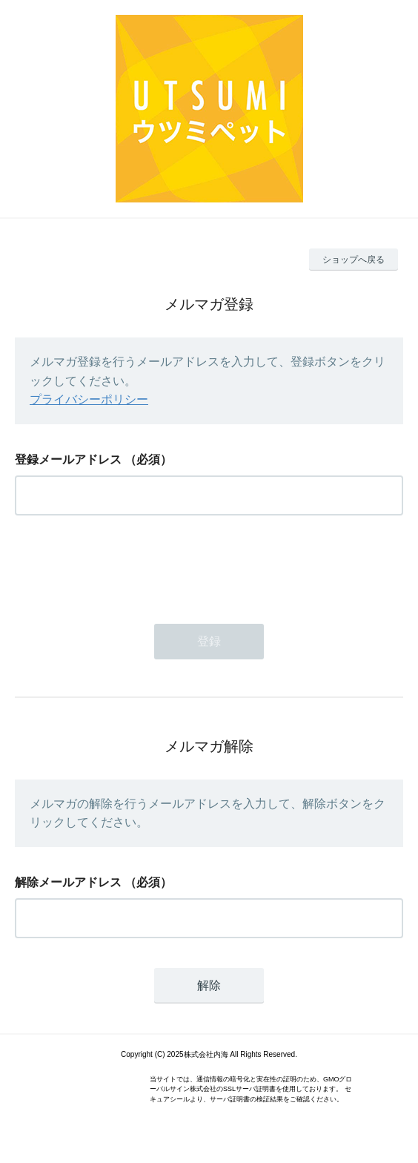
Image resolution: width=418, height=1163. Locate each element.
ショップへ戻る (353, 259)
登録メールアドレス (68, 459)
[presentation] (127, 565)
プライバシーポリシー (89, 399)
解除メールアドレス (68, 882)
